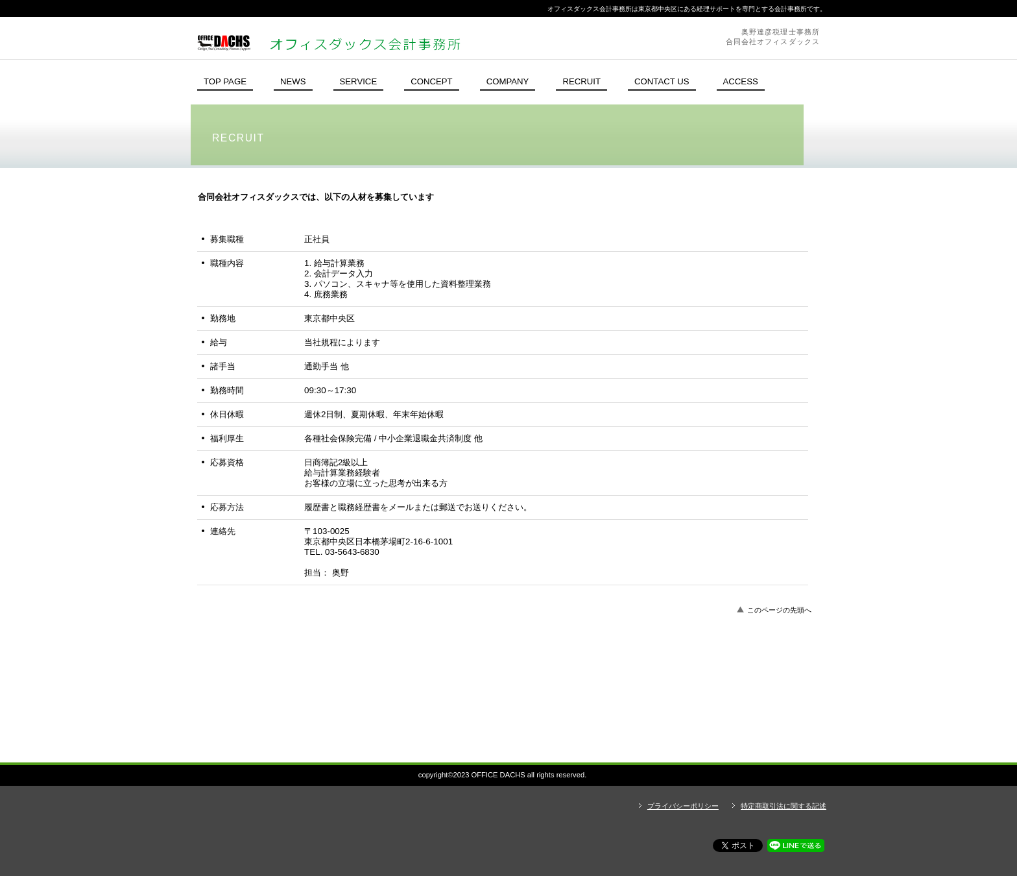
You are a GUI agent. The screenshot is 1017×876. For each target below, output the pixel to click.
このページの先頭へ (779, 610)
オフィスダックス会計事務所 (369, 38)
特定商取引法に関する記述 (783, 806)
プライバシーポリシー (683, 806)
